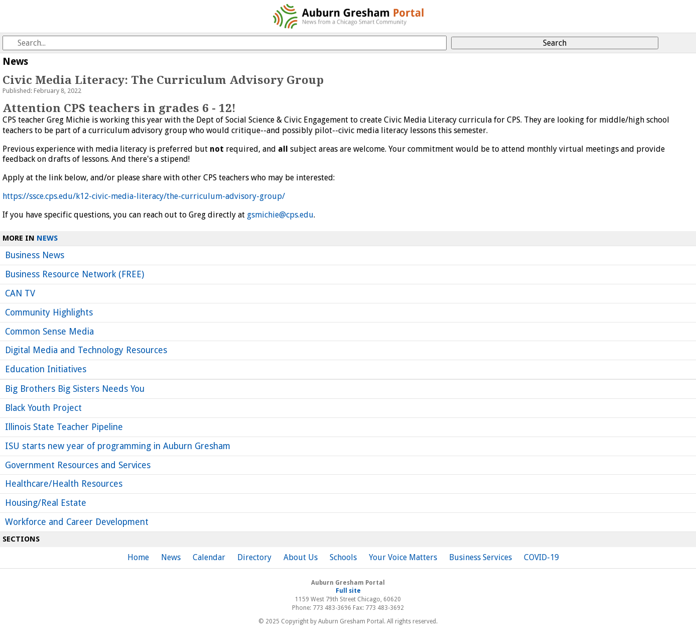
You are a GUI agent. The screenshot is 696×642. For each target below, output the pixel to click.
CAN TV (20, 293)
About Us (301, 557)
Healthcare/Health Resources (63, 484)
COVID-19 (541, 557)
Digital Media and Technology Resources (86, 350)
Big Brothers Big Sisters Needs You (75, 389)
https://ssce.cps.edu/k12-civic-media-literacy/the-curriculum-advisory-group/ (144, 196)
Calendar (209, 557)
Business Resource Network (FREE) (74, 274)
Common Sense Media (49, 332)
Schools (343, 557)
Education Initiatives (45, 369)
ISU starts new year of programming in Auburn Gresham (117, 446)
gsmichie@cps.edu (280, 215)
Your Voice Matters (403, 557)
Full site (348, 590)
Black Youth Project (43, 408)
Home (138, 557)
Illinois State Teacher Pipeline (64, 427)
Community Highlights (49, 312)
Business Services (480, 557)
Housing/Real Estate (45, 503)
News (47, 238)
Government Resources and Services (78, 465)
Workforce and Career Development (77, 522)
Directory (254, 557)
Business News (34, 255)
